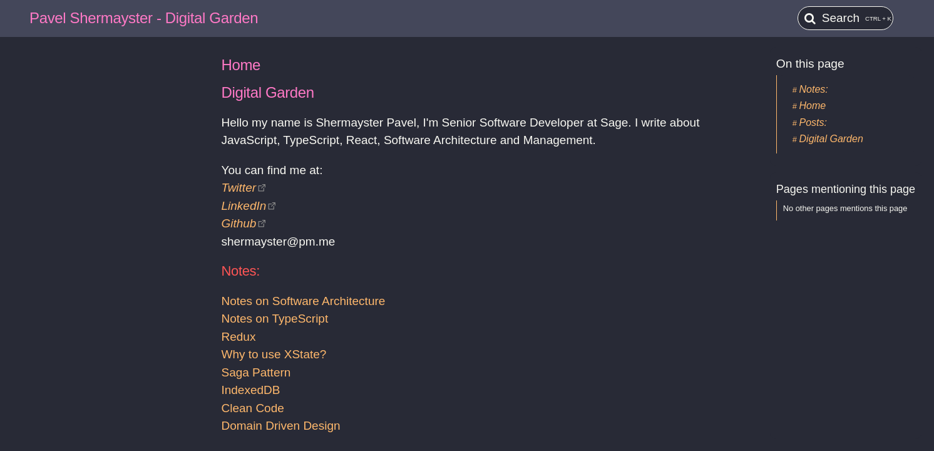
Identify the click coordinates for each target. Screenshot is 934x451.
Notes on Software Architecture (303, 301)
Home (812, 105)
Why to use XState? (273, 354)
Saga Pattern (255, 372)
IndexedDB (250, 390)
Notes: (813, 89)
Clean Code (252, 408)
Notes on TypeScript (274, 318)
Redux (238, 336)
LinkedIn (243, 205)
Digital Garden (831, 138)
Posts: (813, 122)
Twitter (238, 187)
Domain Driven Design (280, 425)
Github (238, 223)
